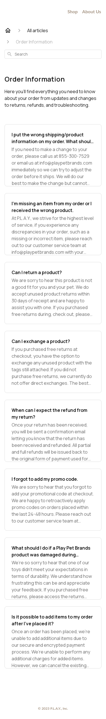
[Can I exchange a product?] (53, 362)
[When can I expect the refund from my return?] (53, 431)
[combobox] (53, 54)
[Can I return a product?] (53, 293)
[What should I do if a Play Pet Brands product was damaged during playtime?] (53, 568)
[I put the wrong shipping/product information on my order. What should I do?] (53, 155)
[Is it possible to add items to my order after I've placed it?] (53, 637)
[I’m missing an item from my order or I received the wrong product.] (53, 224)
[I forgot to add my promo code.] (53, 500)
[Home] (8, 30)
